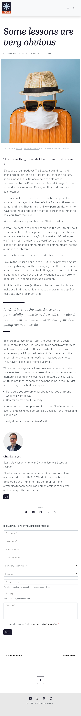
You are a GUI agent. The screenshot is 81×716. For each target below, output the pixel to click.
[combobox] (41, 565)
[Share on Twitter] (26, 512)
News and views (31, 148)
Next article (70, 655)
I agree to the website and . (33, 624)
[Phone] (41, 582)
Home (19, 148)
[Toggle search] (74, 8)
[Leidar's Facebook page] (44, 698)
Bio (6, 496)
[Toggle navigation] (68, 8)
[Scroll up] (40, 680)
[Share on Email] (47, 512)
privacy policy (50, 624)
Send (7, 632)
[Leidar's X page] (37, 698)
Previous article (12, 655)
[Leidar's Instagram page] (50, 698)
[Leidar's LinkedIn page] (30, 698)
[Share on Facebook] (40, 512)
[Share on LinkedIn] (33, 512)
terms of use (34, 624)
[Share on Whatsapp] (55, 512)
